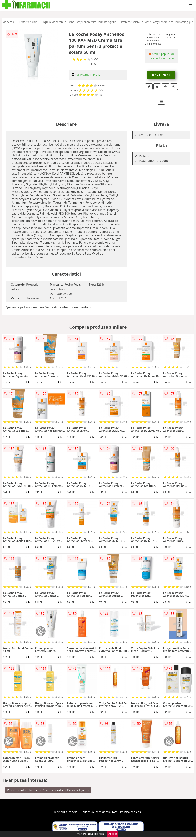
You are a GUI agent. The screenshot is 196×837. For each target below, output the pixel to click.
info (28, 382)
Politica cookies (130, 812)
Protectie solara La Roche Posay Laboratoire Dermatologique (157, 22)
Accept (112, 834)
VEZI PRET (161, 74)
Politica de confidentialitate (99, 812)
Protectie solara (28, 22)
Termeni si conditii (65, 812)
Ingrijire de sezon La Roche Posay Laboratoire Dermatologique (79, 22)
